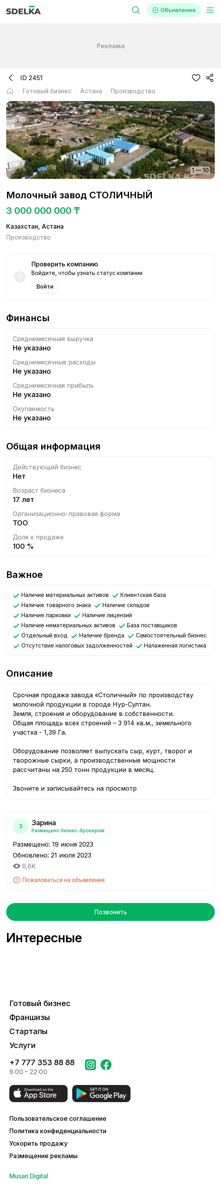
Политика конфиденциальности (57, 1131)
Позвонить (110, 912)
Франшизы (29, 1017)
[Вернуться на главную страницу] (10, 91)
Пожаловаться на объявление (59, 880)
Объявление (174, 10)
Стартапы (28, 1031)
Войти (45, 286)
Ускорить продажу (38, 1143)
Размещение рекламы (43, 1156)
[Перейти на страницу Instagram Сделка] (90, 1067)
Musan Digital (28, 1176)
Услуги (22, 1045)
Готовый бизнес (40, 1003)
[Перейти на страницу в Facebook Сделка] (106, 1067)
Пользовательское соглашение (57, 1118)
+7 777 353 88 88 (42, 1062)
